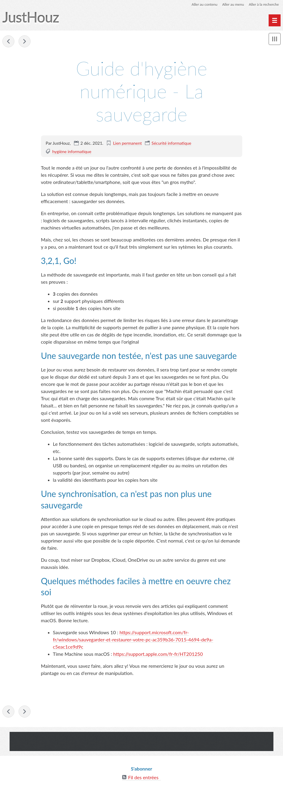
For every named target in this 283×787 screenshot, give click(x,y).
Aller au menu (233, 4)
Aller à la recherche (264, 4)
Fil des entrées (143, 777)
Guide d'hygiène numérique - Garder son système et (8, 41)
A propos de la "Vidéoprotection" (25, 41)
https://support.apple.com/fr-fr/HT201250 (158, 654)
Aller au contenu (204, 4)
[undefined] (275, 20)
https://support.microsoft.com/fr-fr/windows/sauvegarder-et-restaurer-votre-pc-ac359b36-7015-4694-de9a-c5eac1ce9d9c (133, 639)
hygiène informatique (71, 151)
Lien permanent (127, 143)
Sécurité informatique (171, 143)
